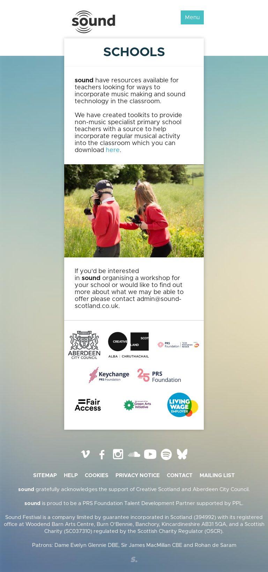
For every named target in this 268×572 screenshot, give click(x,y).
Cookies (97, 475)
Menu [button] (192, 17)
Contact (180, 475)
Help (71, 475)
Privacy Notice (138, 475)
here (113, 150)
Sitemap (45, 475)
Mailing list (217, 475)
